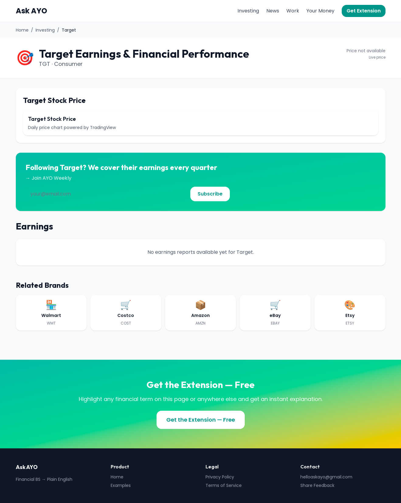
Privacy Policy (220, 477)
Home (22, 30)
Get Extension (364, 10)
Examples (121, 485)
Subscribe (210, 193)
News (272, 10)
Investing (248, 10)
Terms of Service (224, 485)
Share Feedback (317, 485)
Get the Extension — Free (200, 419)
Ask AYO (31, 11)
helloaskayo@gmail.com (326, 477)
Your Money (320, 10)
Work (292, 10)
